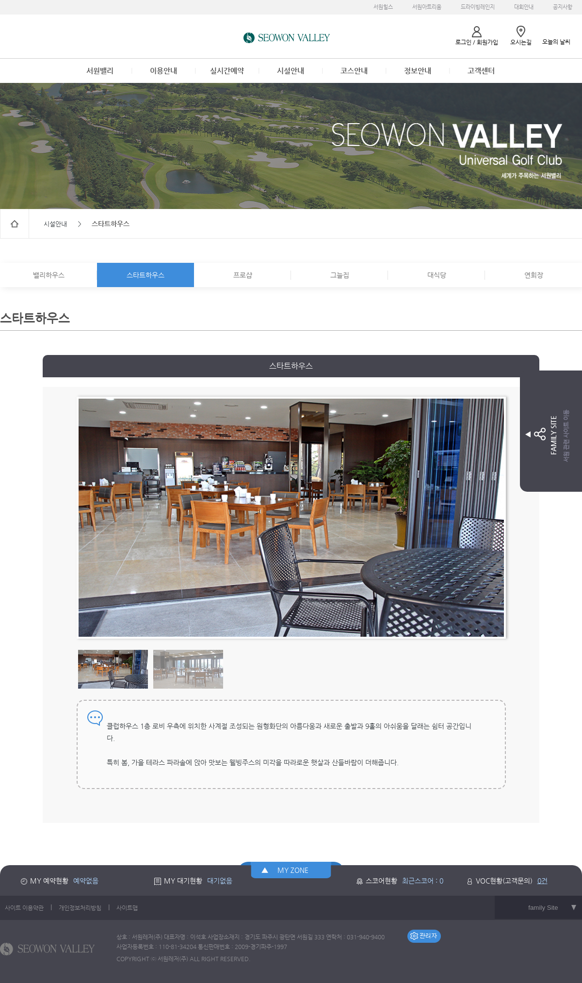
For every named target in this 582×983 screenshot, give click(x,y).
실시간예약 (227, 70)
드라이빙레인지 (478, 7)
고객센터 (481, 70)
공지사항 (562, 7)
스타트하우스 (145, 275)
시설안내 (290, 70)
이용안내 (163, 70)
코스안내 (354, 70)
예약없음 (85, 881)
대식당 (436, 275)
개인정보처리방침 (80, 907)
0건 (542, 881)
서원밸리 (99, 70)
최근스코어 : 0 (422, 881)
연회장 (533, 275)
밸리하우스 (49, 275)
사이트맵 (127, 907)
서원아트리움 (426, 7)
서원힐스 (383, 7)
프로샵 (242, 275)
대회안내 (524, 7)
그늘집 (339, 275)
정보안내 (417, 70)
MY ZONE (292, 870)
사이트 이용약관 (24, 907)
